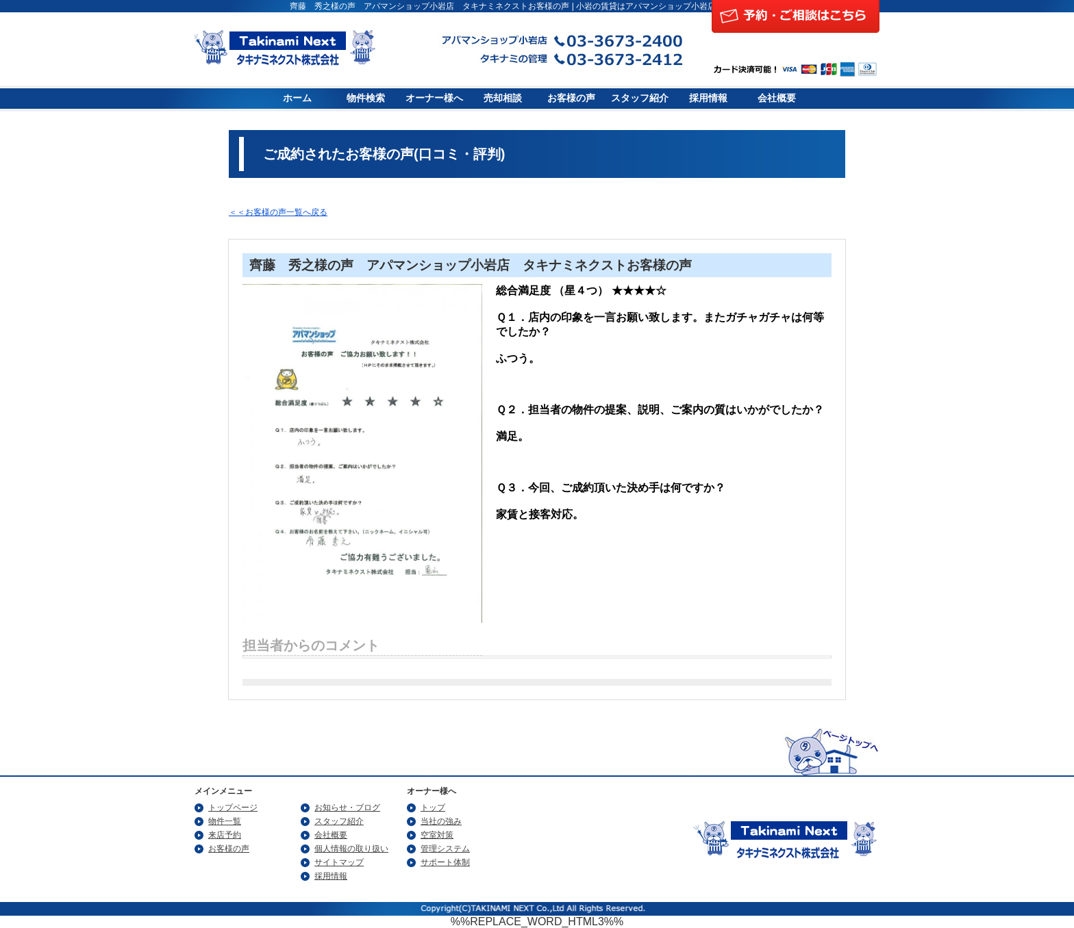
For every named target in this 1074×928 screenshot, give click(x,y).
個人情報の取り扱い (351, 848)
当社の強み (441, 821)
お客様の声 (571, 98)
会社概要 (777, 98)
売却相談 (503, 98)
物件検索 (366, 98)
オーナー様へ (434, 98)
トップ (433, 807)
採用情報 (708, 98)
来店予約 (224, 835)
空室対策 (437, 835)
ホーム (297, 98)
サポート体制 (445, 862)
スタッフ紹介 (640, 98)
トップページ (233, 807)
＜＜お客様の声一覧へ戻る (278, 212)
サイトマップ (339, 862)
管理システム (445, 848)
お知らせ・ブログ (347, 807)
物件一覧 (224, 821)
